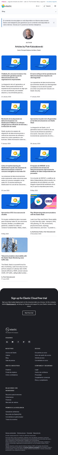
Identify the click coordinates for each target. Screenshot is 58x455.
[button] (53, 22)
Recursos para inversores (14, 394)
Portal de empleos (11, 372)
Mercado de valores (12, 402)
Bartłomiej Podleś (37, 232)
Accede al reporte (52, 1)
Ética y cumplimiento (41, 380)
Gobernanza (9, 397)
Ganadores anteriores (12, 412)
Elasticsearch (11, 304)
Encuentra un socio (41, 353)
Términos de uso (21, 433)
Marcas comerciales (11, 433)
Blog (7, 358)
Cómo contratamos (12, 375)
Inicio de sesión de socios (43, 355)
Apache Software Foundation (31, 447)
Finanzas (8, 400)
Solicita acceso (40, 358)
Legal (36, 370)
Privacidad (38, 375)
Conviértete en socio (41, 360)
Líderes (8, 355)
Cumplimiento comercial (42, 377)
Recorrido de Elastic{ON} (13, 414)
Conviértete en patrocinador (14, 417)
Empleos (8, 370)
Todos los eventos (11, 419)
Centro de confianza (41, 372)
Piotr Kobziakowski (49, 232)
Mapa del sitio (36, 433)
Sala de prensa (10, 360)
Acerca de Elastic (11, 353)
